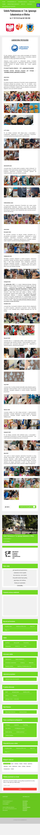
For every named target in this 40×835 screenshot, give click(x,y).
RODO (6, 695)
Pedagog (7, 725)
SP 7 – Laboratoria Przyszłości (27, 68)
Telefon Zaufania (9, 735)
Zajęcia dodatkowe (19, 659)
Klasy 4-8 (32, 626)
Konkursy (22, 662)
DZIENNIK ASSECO (22, 1)
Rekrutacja (25, 805)
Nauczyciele (16, 642)
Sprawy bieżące (23, 712)
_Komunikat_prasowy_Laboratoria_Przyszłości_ (15, 72)
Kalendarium (8, 659)
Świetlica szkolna (9, 666)
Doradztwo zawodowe (10, 662)
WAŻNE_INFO (26, 692)
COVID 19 (17, 646)
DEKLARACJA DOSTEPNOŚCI (8, 6)
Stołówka (15, 695)
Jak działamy (25, 801)
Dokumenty (8, 646)
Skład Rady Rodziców (10, 712)
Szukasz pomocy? (20, 732)
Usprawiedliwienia (26, 807)
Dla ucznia (25, 802)
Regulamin (25, 810)
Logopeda (16, 725)
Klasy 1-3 (7, 630)
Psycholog (25, 725)
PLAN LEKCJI (32, 1)
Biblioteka (31, 662)
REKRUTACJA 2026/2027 (13, 4)
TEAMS (3, 4)
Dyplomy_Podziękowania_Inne (24, 666)
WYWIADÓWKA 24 (11, 1)
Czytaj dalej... (20, 585)
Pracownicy (26, 642)
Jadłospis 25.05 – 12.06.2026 (12, 699)
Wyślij (20, 789)
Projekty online (8, 626)
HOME (3, 1)
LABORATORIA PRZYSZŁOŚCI (19, 40)
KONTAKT (29, 4)
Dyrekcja (7, 642)
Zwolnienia (25, 808)
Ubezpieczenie (15, 692)
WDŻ (6, 692)
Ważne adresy (8, 732)
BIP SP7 (23, 4)
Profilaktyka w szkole (20, 728)
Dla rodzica (8, 728)
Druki (25, 646)
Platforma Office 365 (21, 626)
